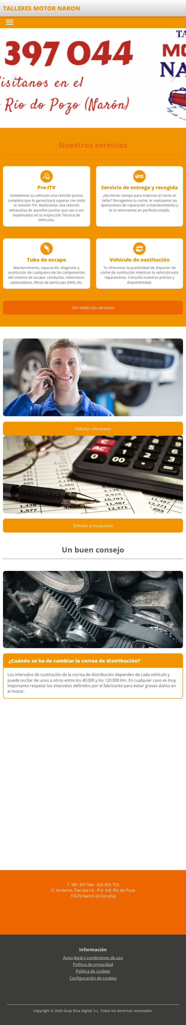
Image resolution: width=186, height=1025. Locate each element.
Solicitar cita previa (93, 428)
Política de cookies (93, 971)
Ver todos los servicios (93, 307)
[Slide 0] (87, 120)
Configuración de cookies (93, 978)
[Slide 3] (99, 120)
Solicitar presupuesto (93, 525)
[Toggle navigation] (9, 22)
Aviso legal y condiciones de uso (93, 957)
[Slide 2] (95, 120)
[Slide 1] (91, 120)
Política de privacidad (93, 964)
